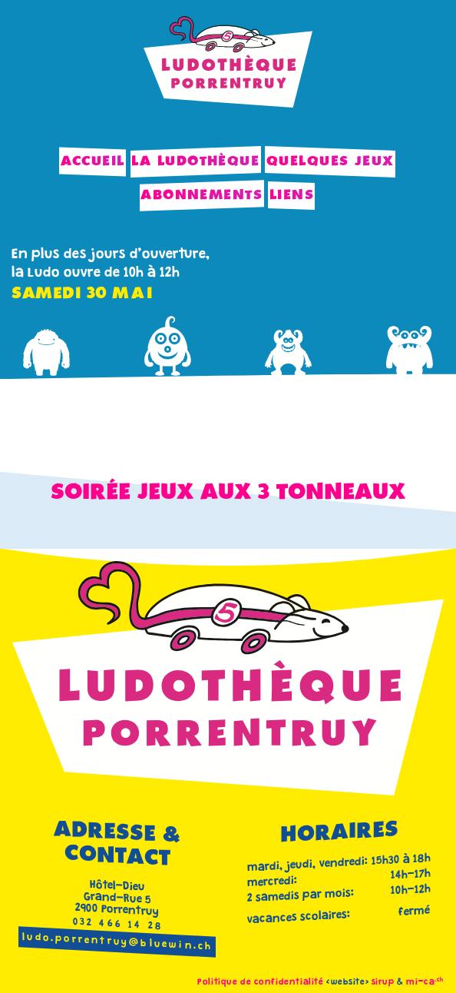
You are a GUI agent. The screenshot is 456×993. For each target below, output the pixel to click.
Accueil (93, 161)
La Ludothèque (195, 161)
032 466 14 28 (118, 925)
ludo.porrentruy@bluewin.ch (117, 943)
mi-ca (425, 982)
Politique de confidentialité (260, 982)
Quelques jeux (330, 161)
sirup (383, 982)
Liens (291, 195)
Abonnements (201, 195)
